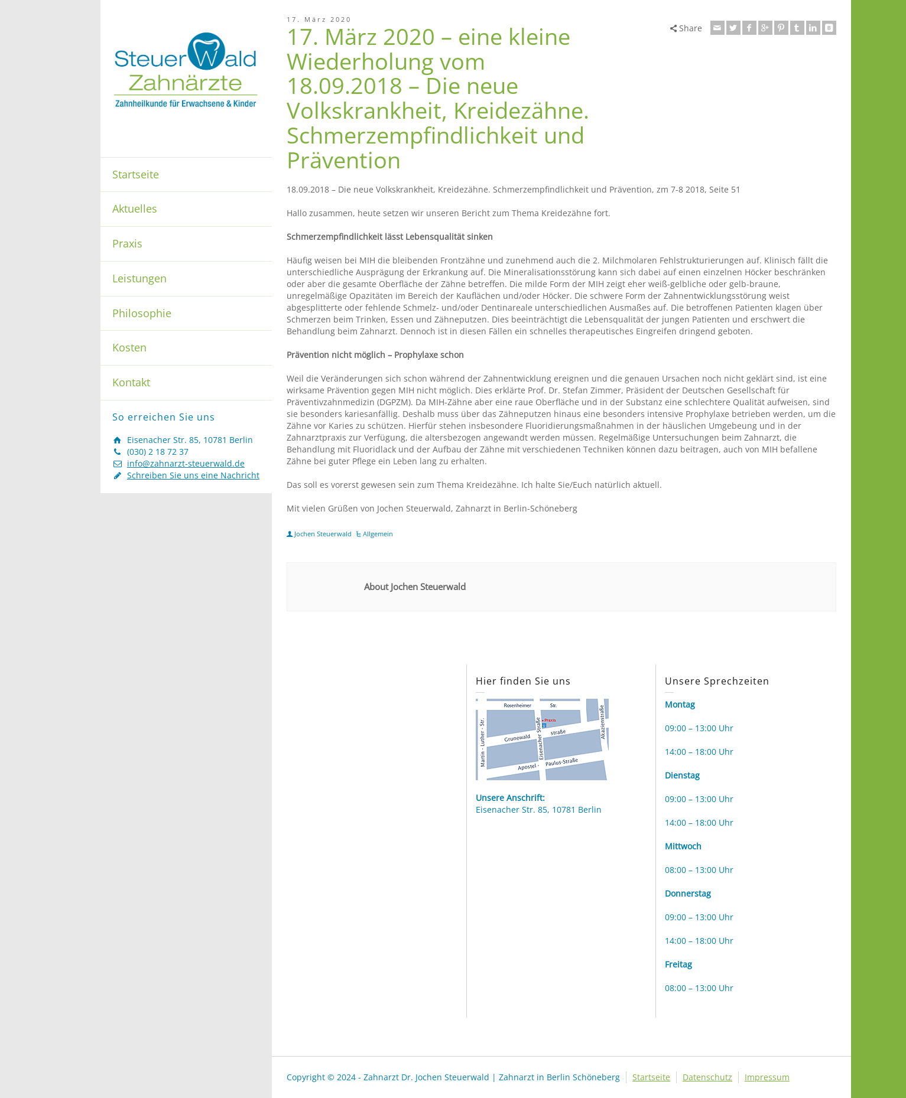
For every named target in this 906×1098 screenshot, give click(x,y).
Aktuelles (134, 208)
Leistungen (139, 278)
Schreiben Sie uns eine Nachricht (193, 475)
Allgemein (378, 533)
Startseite (135, 174)
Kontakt (131, 382)
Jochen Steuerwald (323, 533)
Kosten (129, 347)
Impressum (767, 1077)
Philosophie (141, 313)
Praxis (127, 243)
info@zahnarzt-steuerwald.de (186, 463)
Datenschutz (707, 1077)
